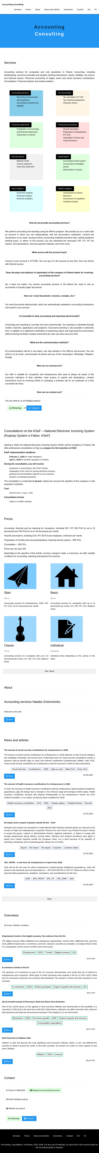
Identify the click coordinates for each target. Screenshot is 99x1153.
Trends (49, 952)
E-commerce (18, 987)
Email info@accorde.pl (17, 1099)
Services (18, 9)
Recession (17, 1018)
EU (74, 952)
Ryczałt (88, 803)
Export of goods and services (67, 987)
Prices (28, 9)
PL (96, 9)
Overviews (68, 9)
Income (58, 1054)
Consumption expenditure (49, 1023)
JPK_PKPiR (38, 879)
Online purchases (43, 987)
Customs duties (71, 848)
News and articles (52, 9)
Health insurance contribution (20, 803)
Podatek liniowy (75, 803)
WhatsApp (15, 408)
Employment (29, 952)
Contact (80, 9)
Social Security (19, 769)
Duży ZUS (82, 769)
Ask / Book (49, 671)
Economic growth (41, 1018)
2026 (46, 769)
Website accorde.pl (15, 1108)
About (37, 9)
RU (89, 9)
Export (24, 848)
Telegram (34, 408)
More (9, 719)
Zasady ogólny (58, 803)
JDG (49, 808)
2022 (49, 1054)
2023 (29, 987)
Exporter (57, 848)
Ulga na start (57, 769)
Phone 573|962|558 (15, 1090)
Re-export (46, 848)
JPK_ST (50, 879)
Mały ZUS (70, 769)
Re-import (34, 848)
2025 (40, 952)
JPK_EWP (62, 879)
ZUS (39, 803)
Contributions (35, 769)
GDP (54, 1018)
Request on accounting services (45, 1090)
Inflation (40, 1054)
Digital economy (62, 952)
